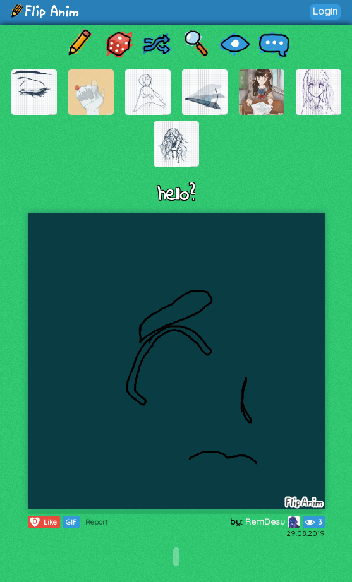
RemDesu (272, 521)
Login (325, 11)
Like (42, 522)
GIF (71, 522)
